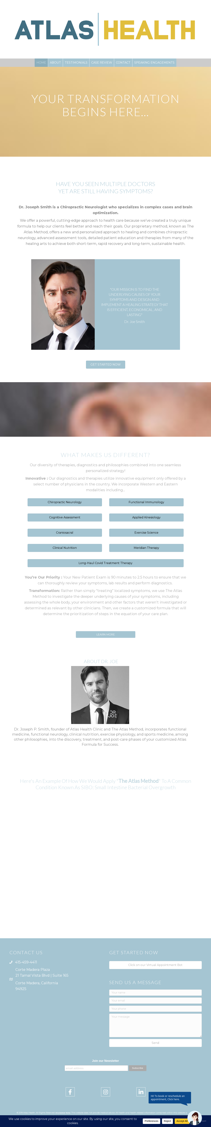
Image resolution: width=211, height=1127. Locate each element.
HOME (41, 62)
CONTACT (123, 62)
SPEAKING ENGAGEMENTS (154, 62)
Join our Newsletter (105, 1060)
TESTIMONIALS (76, 62)
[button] (105, 365)
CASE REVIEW (101, 62)
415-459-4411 (26, 962)
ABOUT (55, 62)
